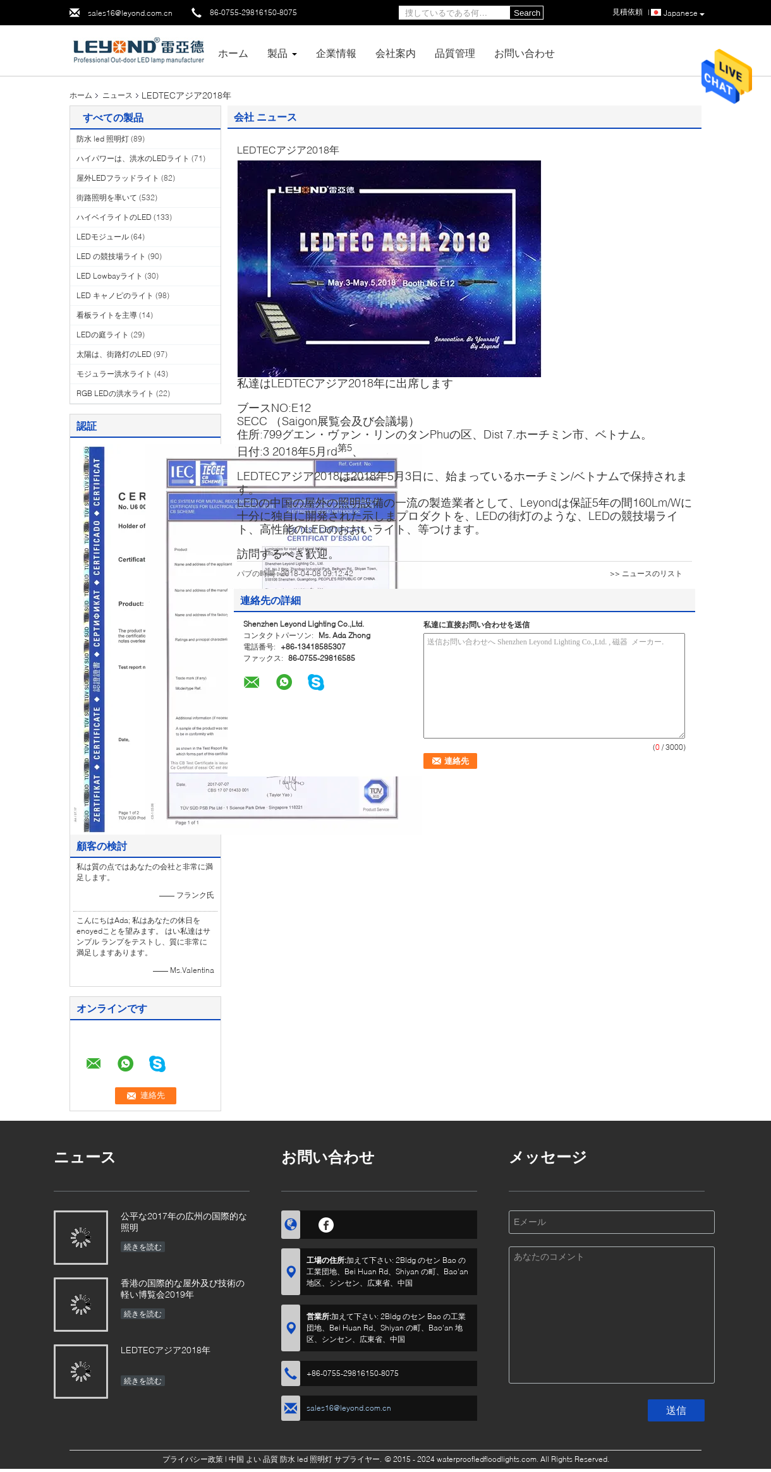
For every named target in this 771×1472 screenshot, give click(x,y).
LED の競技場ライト (111, 256)
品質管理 (455, 53)
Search (527, 13)
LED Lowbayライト (109, 276)
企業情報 (336, 53)
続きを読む (143, 1247)
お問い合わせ (524, 53)
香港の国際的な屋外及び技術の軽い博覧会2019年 (183, 1288)
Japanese (684, 13)
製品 (277, 53)
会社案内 (395, 53)
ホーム (233, 53)
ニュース (117, 95)
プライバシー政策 (192, 1459)
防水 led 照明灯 (102, 138)
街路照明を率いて (106, 197)
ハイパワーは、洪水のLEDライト (133, 158)
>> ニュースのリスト (646, 573)
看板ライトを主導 (106, 315)
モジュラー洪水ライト (114, 373)
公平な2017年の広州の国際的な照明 (184, 1221)
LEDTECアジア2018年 (165, 1349)
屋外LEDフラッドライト (117, 178)
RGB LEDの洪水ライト (115, 393)
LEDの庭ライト (102, 334)
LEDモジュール (102, 236)
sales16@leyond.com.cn (130, 13)
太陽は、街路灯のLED (114, 354)
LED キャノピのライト (115, 295)
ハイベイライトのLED (114, 217)
